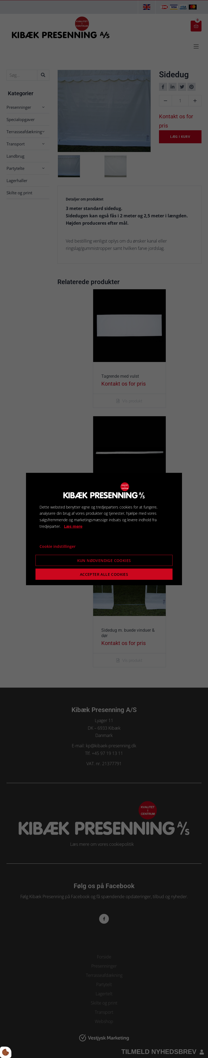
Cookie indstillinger (58, 546)
